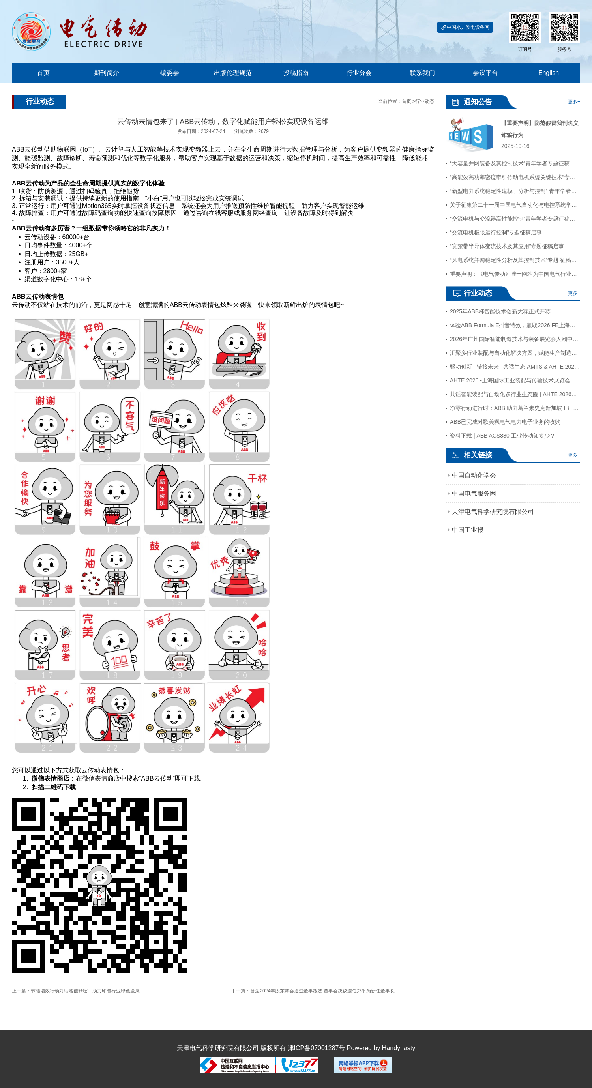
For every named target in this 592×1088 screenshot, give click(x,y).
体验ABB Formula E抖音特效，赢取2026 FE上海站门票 (515, 325)
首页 (43, 72)
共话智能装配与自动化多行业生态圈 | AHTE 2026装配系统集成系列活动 (515, 394)
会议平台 (485, 72)
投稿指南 (296, 72)
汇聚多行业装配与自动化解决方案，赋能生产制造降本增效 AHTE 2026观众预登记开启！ (515, 353)
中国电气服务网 (474, 493)
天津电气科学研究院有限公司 (493, 511)
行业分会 (359, 72)
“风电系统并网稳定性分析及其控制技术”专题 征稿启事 (515, 260)
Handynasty (399, 1048)
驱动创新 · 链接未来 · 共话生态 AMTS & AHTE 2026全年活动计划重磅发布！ (515, 366)
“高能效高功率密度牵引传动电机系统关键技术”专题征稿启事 (515, 177)
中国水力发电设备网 (465, 27)
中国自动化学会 (474, 475)
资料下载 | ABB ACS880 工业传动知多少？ (502, 436)
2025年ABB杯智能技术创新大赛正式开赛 (500, 311)
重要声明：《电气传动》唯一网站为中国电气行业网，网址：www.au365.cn (515, 274)
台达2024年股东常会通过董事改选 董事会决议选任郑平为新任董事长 (322, 991)
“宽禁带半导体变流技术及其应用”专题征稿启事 (507, 246)
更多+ (574, 102)
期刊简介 (106, 72)
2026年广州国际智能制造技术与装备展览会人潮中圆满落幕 (515, 339)
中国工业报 (467, 529)
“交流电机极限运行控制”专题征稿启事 (496, 232)
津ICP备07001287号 (316, 1048)
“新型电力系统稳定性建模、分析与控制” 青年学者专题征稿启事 (515, 191)
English (548, 72)
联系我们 (422, 72)
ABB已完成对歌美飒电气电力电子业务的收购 (505, 422)
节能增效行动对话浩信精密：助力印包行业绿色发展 (85, 991)
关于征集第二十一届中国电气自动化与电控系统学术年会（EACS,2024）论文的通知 (515, 205)
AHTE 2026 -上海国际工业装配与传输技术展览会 (510, 380)
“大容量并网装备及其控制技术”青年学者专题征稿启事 (515, 163)
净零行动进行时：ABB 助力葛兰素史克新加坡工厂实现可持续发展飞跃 (515, 408)
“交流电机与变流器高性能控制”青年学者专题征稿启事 (515, 218)
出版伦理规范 (233, 72)
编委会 (169, 72)
